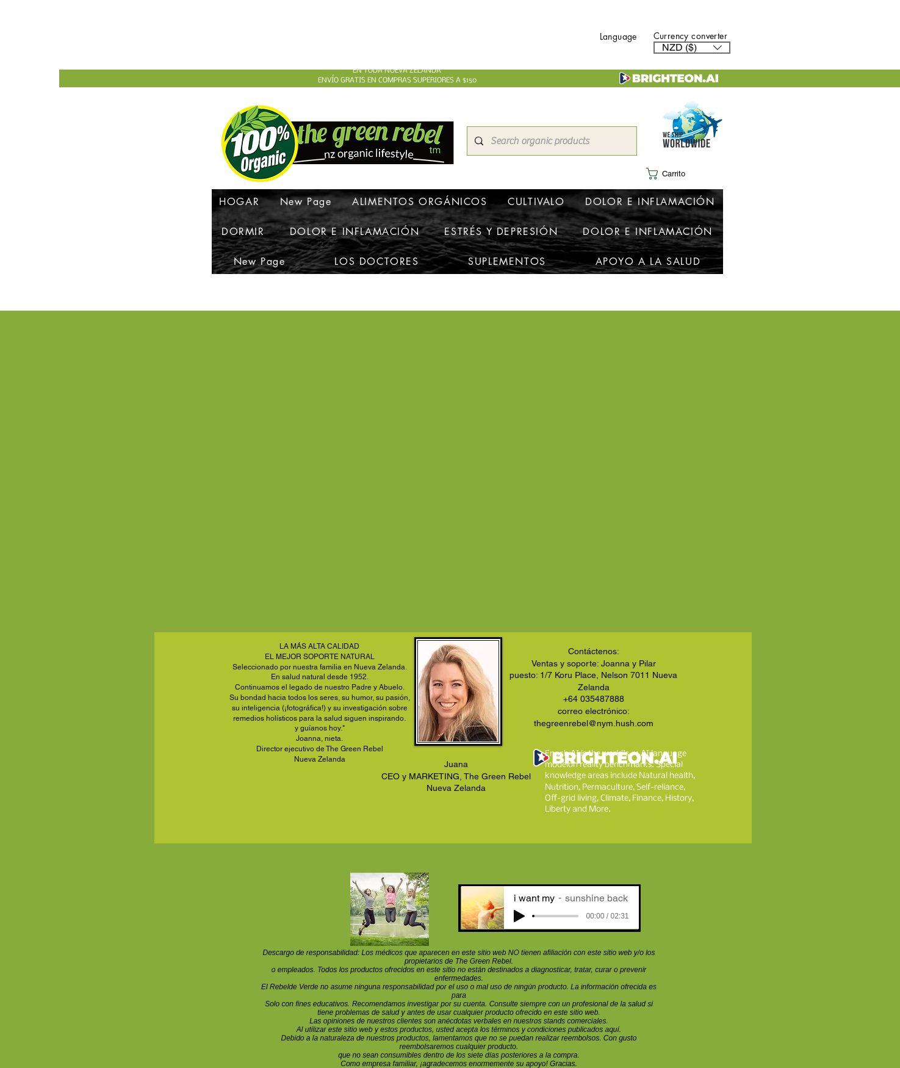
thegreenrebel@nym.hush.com (593, 723)
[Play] (519, 916)
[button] (691, 47)
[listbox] (691, 47)
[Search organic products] (551, 141)
